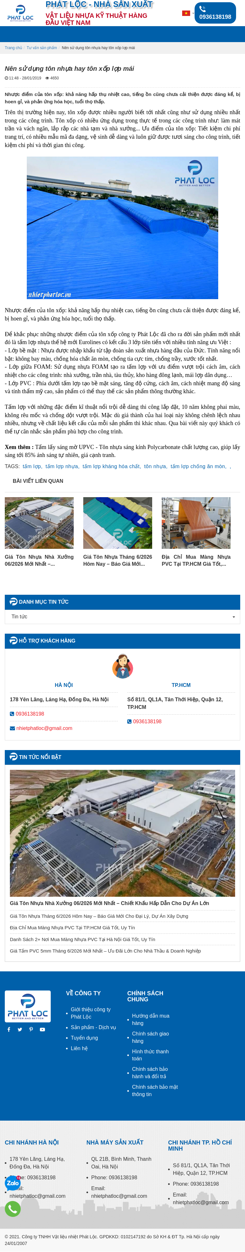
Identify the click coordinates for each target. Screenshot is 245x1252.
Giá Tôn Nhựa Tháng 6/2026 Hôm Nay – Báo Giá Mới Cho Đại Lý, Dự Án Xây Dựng (99, 916)
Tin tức (17, 616)
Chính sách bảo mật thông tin (155, 1090)
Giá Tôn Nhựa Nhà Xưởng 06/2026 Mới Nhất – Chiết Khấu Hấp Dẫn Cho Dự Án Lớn (109, 903)
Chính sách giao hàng (150, 1037)
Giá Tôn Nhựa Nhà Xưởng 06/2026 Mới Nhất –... (39, 560)
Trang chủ (13, 48)
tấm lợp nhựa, (63, 466)
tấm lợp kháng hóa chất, (112, 466)
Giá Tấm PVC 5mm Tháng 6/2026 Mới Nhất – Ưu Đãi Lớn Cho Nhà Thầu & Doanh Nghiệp (105, 951)
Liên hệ (79, 1048)
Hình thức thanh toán (150, 1055)
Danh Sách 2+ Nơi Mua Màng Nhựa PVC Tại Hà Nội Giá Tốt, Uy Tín (82, 939)
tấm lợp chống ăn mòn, (199, 466)
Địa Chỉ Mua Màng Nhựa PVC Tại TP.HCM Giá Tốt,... (196, 560)
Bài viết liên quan (38, 481)
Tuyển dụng (84, 1038)
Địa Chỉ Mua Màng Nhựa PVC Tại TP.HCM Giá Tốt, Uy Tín (72, 927)
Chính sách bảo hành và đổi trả (150, 1072)
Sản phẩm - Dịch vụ (93, 1027)
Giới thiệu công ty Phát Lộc (91, 1013)
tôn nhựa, (155, 466)
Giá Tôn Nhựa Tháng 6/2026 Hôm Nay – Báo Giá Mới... (117, 560)
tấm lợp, (32, 466)
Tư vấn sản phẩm (42, 48)
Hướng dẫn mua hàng (150, 1019)
